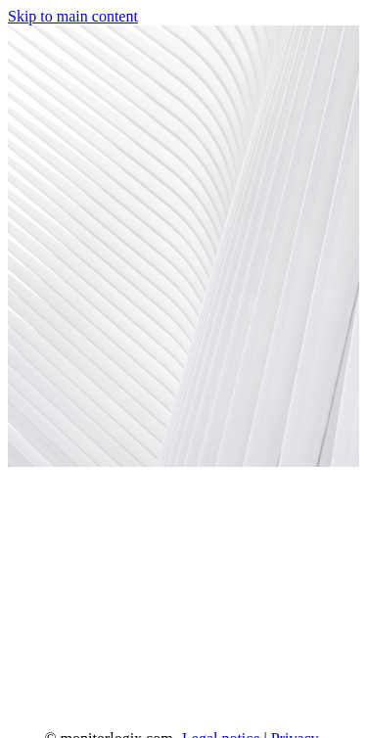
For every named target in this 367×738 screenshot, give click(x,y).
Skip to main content (73, 16)
